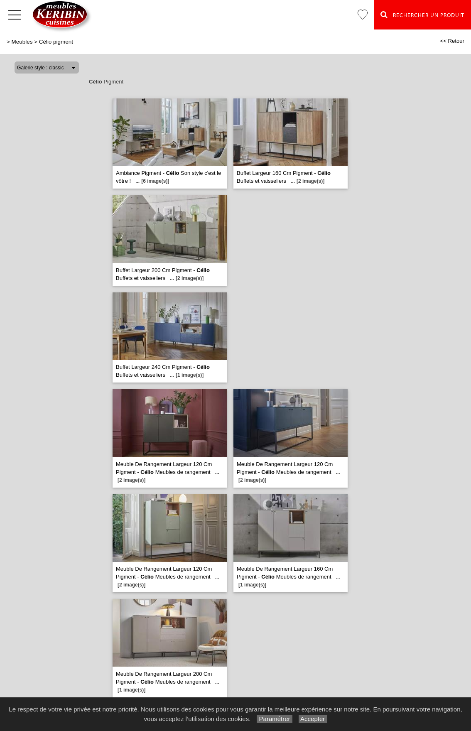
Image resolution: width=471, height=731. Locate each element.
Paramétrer (274, 718)
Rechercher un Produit (422, 14)
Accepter (313, 718)
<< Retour (452, 41)
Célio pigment (56, 42)
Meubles (22, 42)
